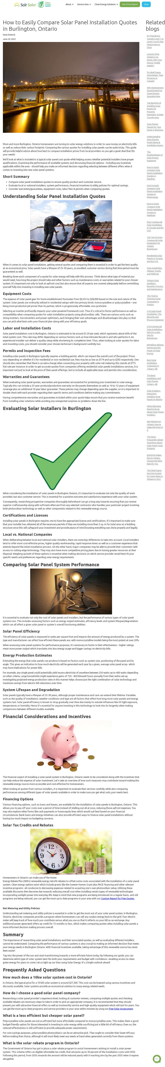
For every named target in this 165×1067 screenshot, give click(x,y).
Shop (146, 4)
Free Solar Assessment (121, 1008)
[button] (69, 4)
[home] (32, 4)
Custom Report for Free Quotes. (118, 898)
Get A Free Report (130, 4)
